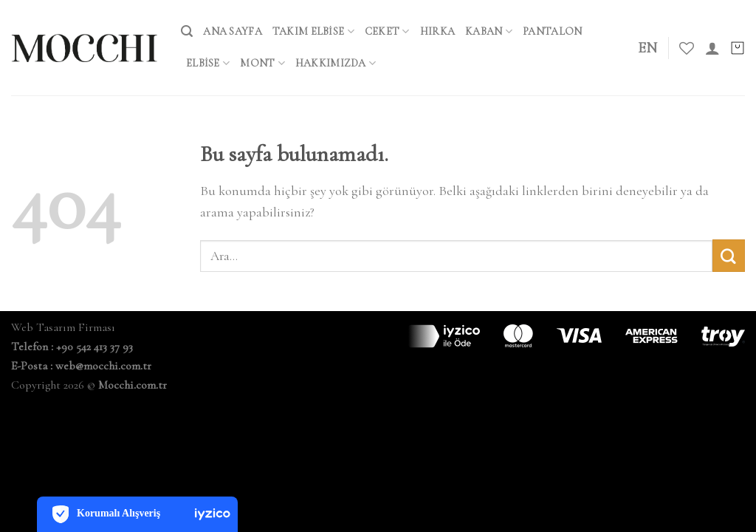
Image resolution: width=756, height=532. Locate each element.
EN (648, 48)
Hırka (437, 31)
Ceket (387, 31)
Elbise (208, 63)
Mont (262, 63)
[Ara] (187, 31)
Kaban (488, 31)
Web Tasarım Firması (63, 327)
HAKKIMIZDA (335, 63)
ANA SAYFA (232, 31)
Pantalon (552, 31)
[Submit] (728, 255)
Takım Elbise (313, 31)
